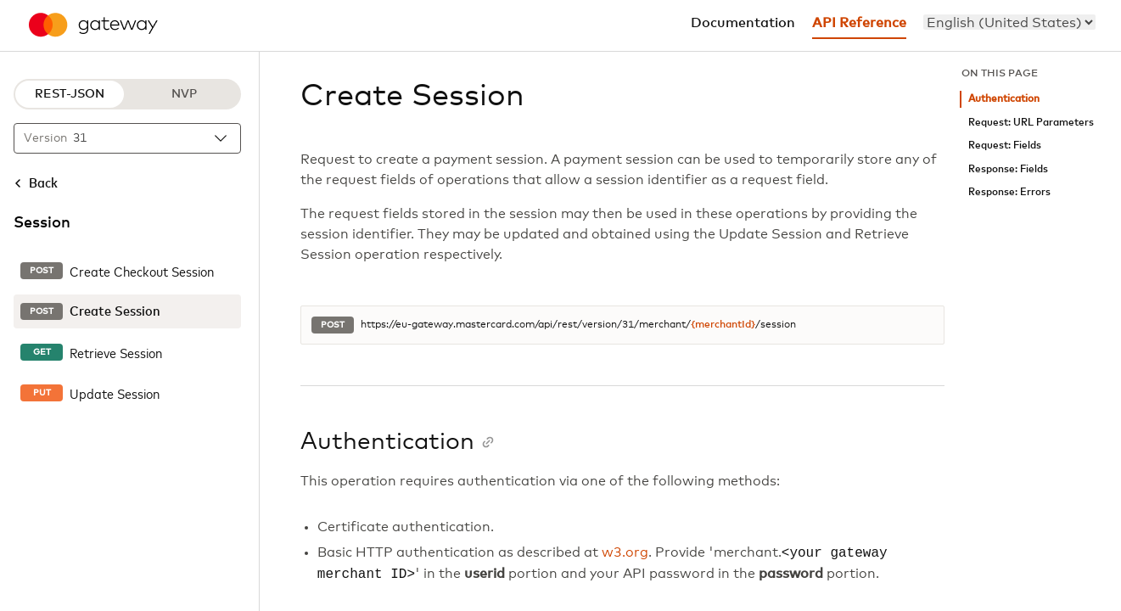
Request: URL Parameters (1031, 122)
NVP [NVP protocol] (184, 94)
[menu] (1009, 22)
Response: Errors (1009, 192)
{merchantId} (723, 325)
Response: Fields (1008, 169)
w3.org (625, 553)
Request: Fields (1004, 145)
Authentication (1004, 98)
